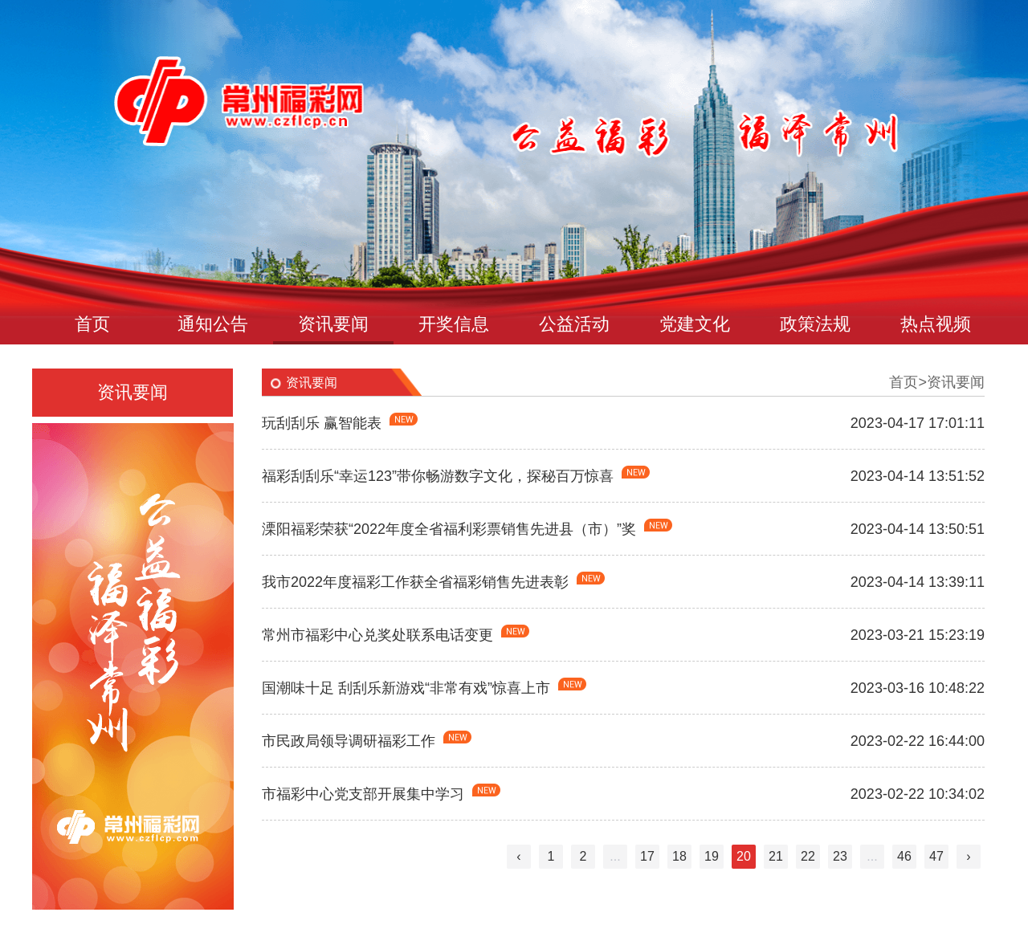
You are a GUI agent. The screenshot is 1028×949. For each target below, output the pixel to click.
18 (679, 856)
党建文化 (694, 324)
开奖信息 (453, 324)
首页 (92, 324)
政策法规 (815, 324)
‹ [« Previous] (518, 856)
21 (776, 856)
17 (647, 856)
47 (936, 856)
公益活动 (574, 324)
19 (711, 856)
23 (840, 856)
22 (808, 856)
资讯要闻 (333, 324)
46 (904, 856)
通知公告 (212, 324)
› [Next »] (968, 856)
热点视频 (935, 324)
